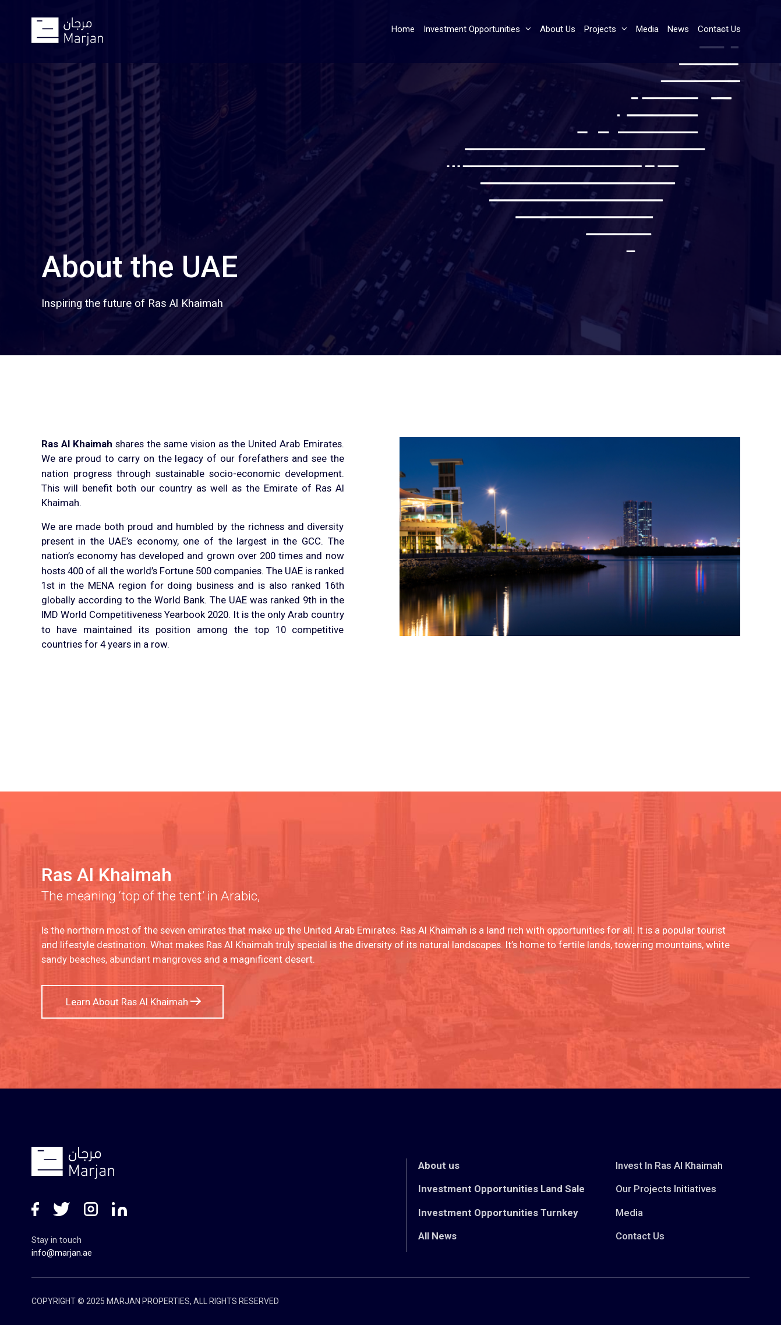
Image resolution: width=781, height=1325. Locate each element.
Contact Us (719, 29)
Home (403, 29)
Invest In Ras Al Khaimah (669, 1165)
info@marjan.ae (61, 1253)
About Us (557, 29)
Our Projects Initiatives (666, 1189)
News (678, 29)
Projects (605, 29)
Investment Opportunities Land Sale (501, 1189)
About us (439, 1165)
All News (437, 1236)
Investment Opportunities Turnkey (498, 1212)
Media (647, 29)
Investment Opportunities (477, 29)
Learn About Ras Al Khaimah (132, 1002)
